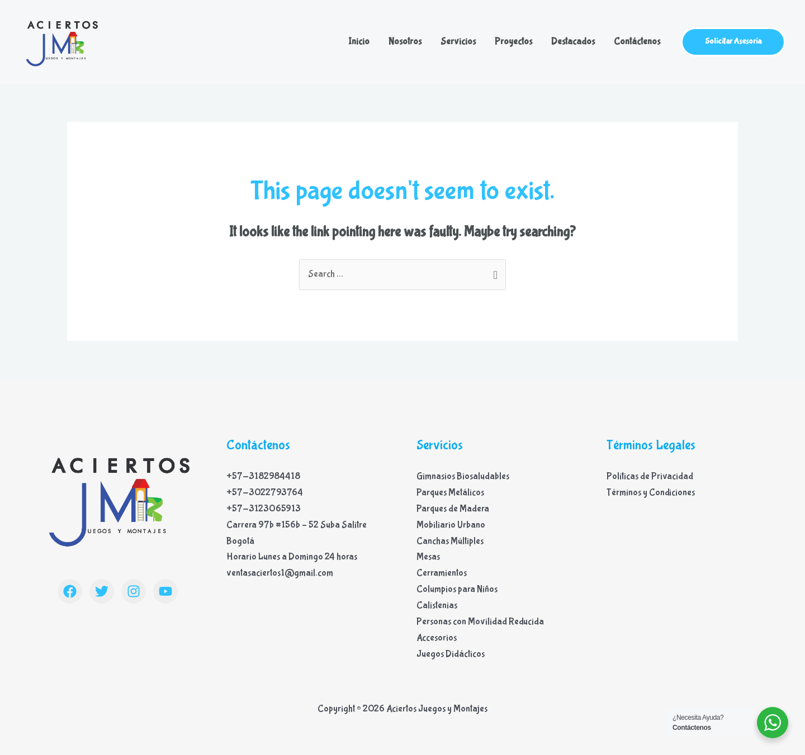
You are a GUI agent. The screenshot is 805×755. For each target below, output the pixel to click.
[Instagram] (133, 591)
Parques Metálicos (450, 492)
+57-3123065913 (263, 509)
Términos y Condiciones (651, 492)
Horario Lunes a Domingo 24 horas (291, 557)
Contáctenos (637, 41)
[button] (733, 41)
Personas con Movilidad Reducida (480, 621)
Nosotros (405, 41)
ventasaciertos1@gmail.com (279, 573)
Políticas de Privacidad (650, 476)
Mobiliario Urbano (450, 525)
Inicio (359, 41)
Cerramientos (441, 573)
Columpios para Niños (457, 589)
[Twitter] (101, 591)
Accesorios (436, 638)
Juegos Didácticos (450, 654)
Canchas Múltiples (450, 541)
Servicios (458, 41)
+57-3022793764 (264, 492)
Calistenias (436, 605)
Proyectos (513, 41)
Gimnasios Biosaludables (462, 476)
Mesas (428, 557)
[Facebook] (70, 591)
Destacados (573, 41)
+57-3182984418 (263, 476)
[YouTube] (165, 591)
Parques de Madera (452, 509)
